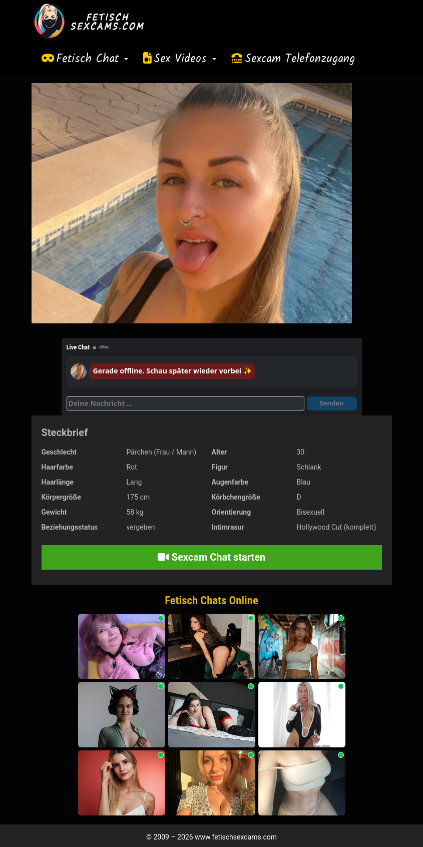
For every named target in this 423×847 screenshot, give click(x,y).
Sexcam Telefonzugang (300, 59)
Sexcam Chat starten (212, 557)
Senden (332, 402)
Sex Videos (185, 59)
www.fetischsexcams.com (236, 837)
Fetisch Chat (92, 59)
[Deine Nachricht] (185, 403)
